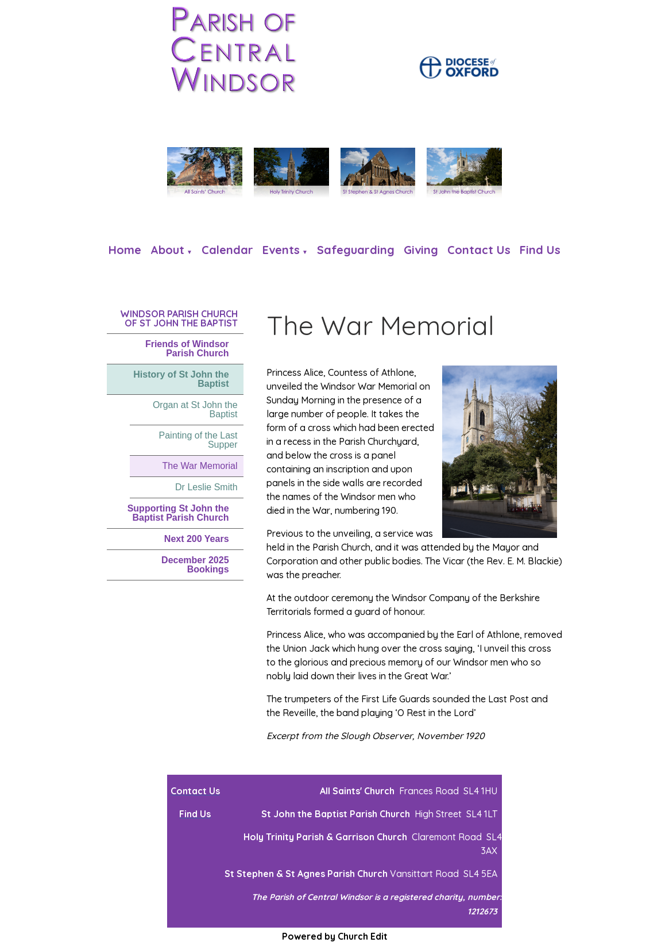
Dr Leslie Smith (206, 487)
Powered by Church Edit (335, 936)
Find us (540, 250)
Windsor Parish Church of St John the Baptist (179, 318)
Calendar (227, 250)
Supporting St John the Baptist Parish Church (178, 512)
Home (125, 250)
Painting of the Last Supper (198, 439)
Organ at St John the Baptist (195, 409)
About (167, 250)
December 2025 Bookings (195, 564)
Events (281, 250)
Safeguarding (356, 250)
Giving (421, 250)
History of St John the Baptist (181, 379)
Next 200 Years (196, 539)
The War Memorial (200, 466)
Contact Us (479, 250)
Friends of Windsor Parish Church (187, 348)
